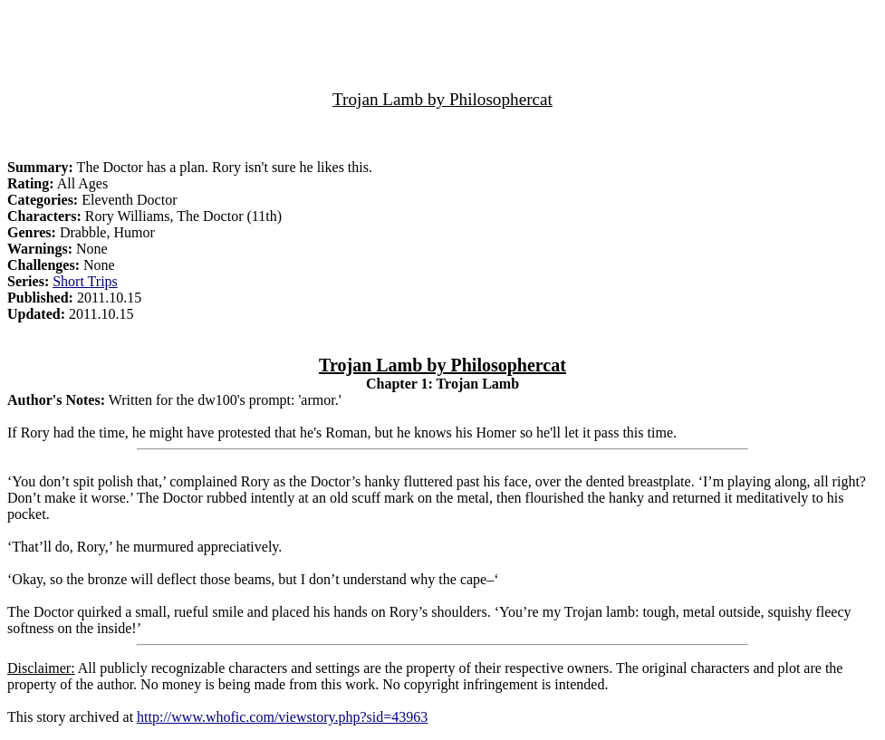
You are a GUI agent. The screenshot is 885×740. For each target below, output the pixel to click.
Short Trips (85, 281)
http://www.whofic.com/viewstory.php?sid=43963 (282, 717)
